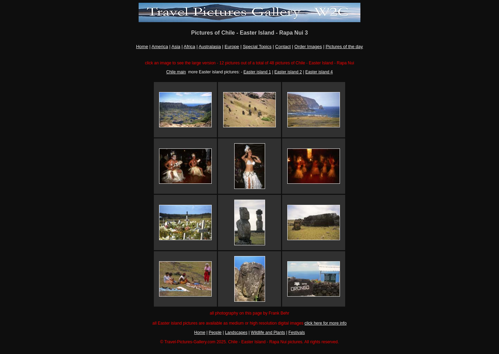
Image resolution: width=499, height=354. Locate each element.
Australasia (210, 46)
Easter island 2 (288, 72)
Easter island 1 (257, 72)
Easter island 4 (319, 72)
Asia (176, 46)
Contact (283, 46)
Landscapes (236, 332)
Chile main (176, 72)
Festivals (296, 332)
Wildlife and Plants (268, 332)
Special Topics (257, 46)
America (159, 46)
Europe (232, 46)
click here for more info (326, 323)
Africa (189, 46)
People (215, 332)
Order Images (308, 46)
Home (142, 46)
